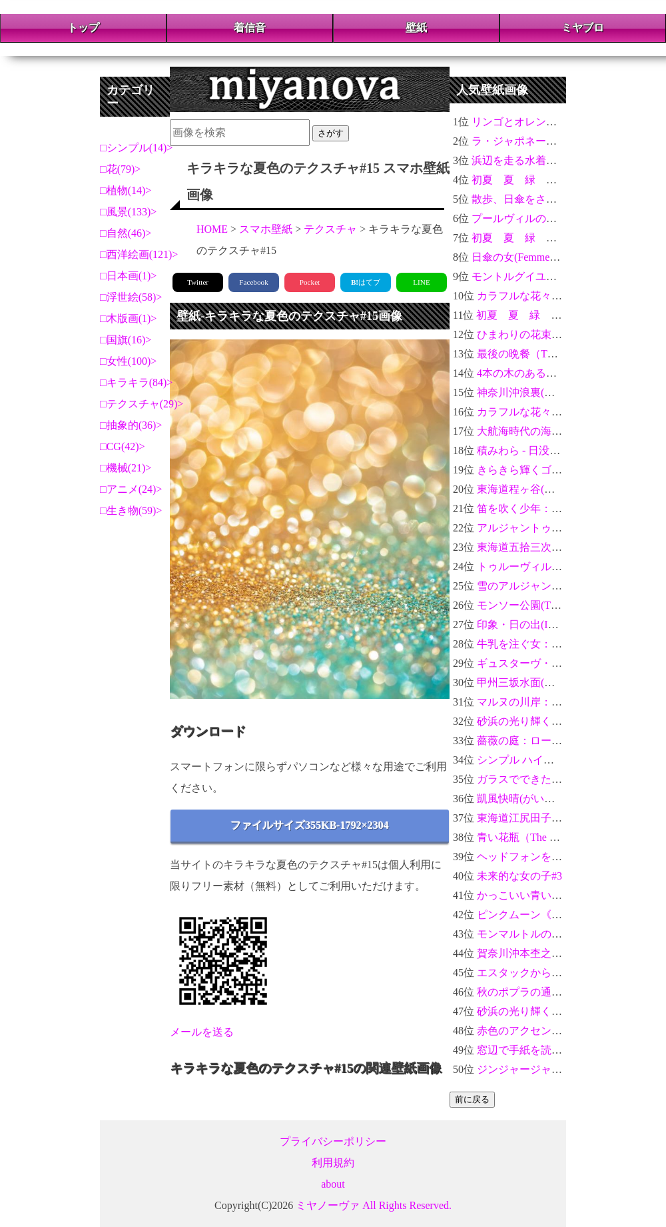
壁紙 (416, 27)
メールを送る (202, 1032)
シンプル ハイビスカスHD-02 (546, 760)
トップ (83, 27)
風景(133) (129, 211)
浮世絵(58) (132, 297)
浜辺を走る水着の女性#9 (530, 160)
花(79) (121, 169)
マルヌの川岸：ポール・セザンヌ (557, 702)
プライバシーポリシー (333, 1141)
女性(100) (129, 361)
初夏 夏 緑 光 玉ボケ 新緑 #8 (558, 237)
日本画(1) (129, 275)
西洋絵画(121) (139, 254)
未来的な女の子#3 (519, 876)
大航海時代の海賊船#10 (533, 431)
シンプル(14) (137, 147)
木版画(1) (129, 318)
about (333, 1184)
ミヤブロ (582, 27)
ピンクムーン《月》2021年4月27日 (559, 914)
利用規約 (333, 1162)
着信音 (250, 27)
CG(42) (123, 446)
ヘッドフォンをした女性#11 (543, 856)
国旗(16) (126, 339)
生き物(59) (132, 510)
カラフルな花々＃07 (525, 411)
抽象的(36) (132, 425)
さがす (331, 133)
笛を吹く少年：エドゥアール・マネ (562, 508)
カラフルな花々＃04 (525, 295)
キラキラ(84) (137, 382)
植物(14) (126, 190)
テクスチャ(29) (142, 403)
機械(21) (126, 467)
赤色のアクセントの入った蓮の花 (557, 1030)
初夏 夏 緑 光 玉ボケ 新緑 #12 (561, 179)
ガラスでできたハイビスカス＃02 (557, 779)
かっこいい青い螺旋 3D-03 (540, 895)
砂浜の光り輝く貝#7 (525, 721)
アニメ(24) (132, 489)
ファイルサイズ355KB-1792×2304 (309, 825)
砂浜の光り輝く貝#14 (527, 1011)
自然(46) (126, 233)
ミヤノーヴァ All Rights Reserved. (374, 1205)
